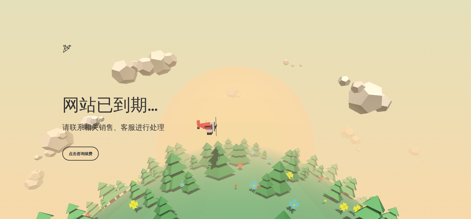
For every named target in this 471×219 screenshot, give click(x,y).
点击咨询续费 (80, 153)
